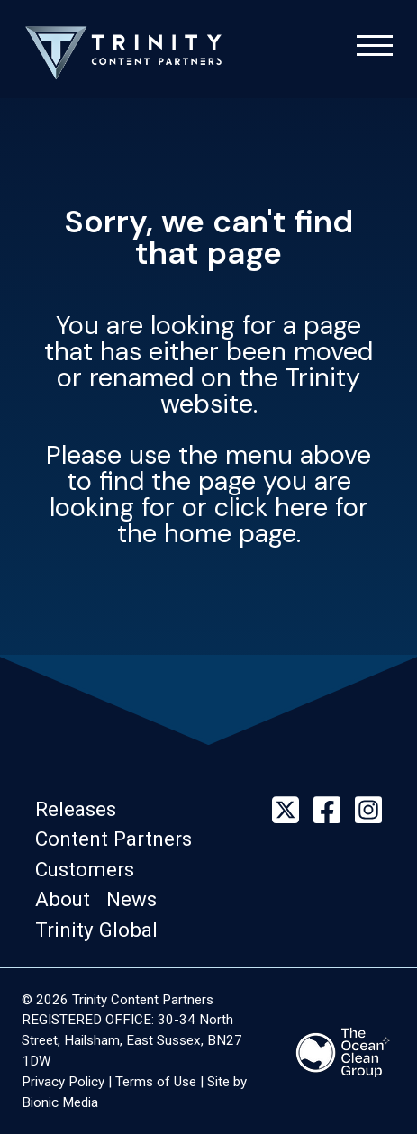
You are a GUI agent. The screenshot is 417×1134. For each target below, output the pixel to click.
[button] (81, 809)
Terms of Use (155, 1082)
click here (271, 507)
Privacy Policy (63, 1082)
